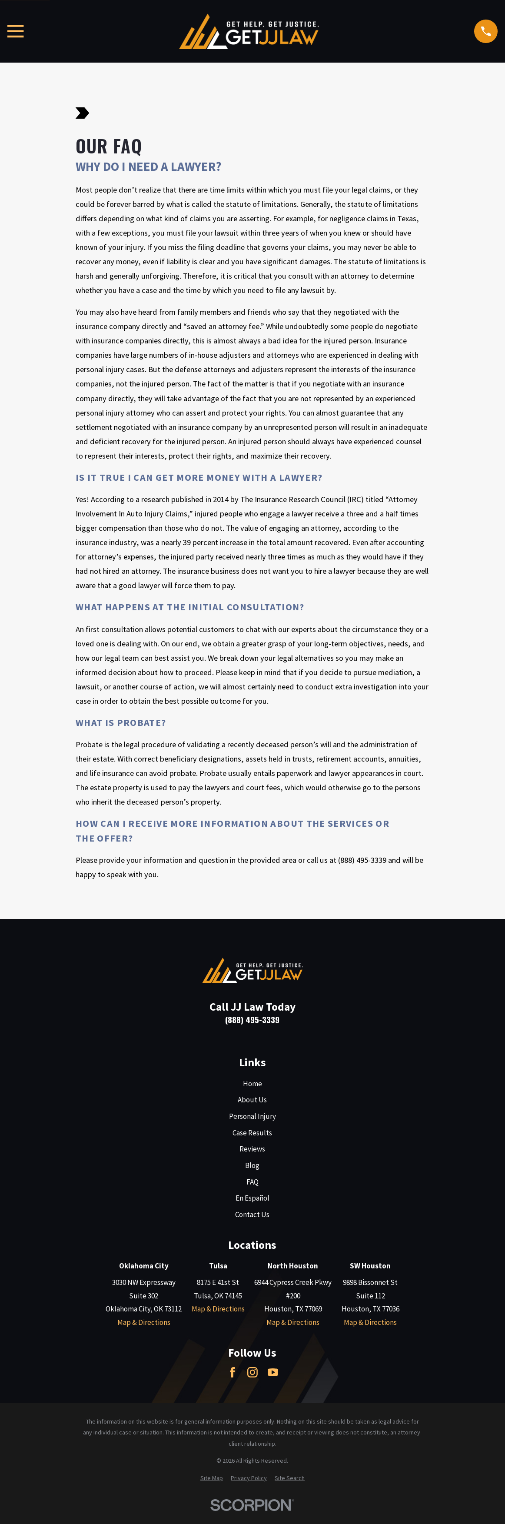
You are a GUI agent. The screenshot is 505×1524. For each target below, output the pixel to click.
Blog (252, 1165)
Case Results (252, 1133)
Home (252, 1083)
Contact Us (252, 1214)
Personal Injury (252, 1116)
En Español (252, 1198)
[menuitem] (211, 1478)
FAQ (252, 1182)
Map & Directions (143, 1322)
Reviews (252, 1149)
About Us (252, 1100)
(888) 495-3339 (252, 1019)
